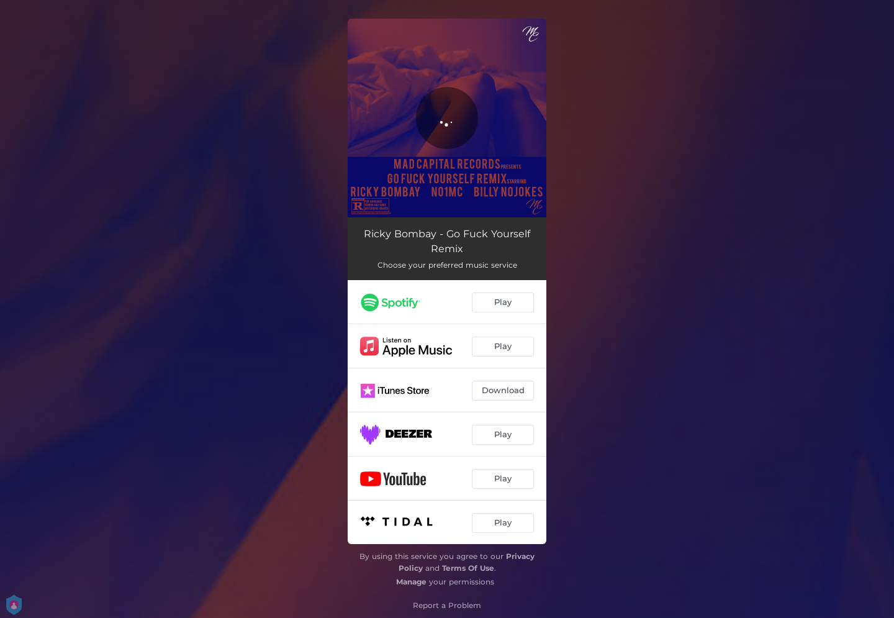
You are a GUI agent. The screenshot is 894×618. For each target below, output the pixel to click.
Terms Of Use (468, 568)
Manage (411, 581)
